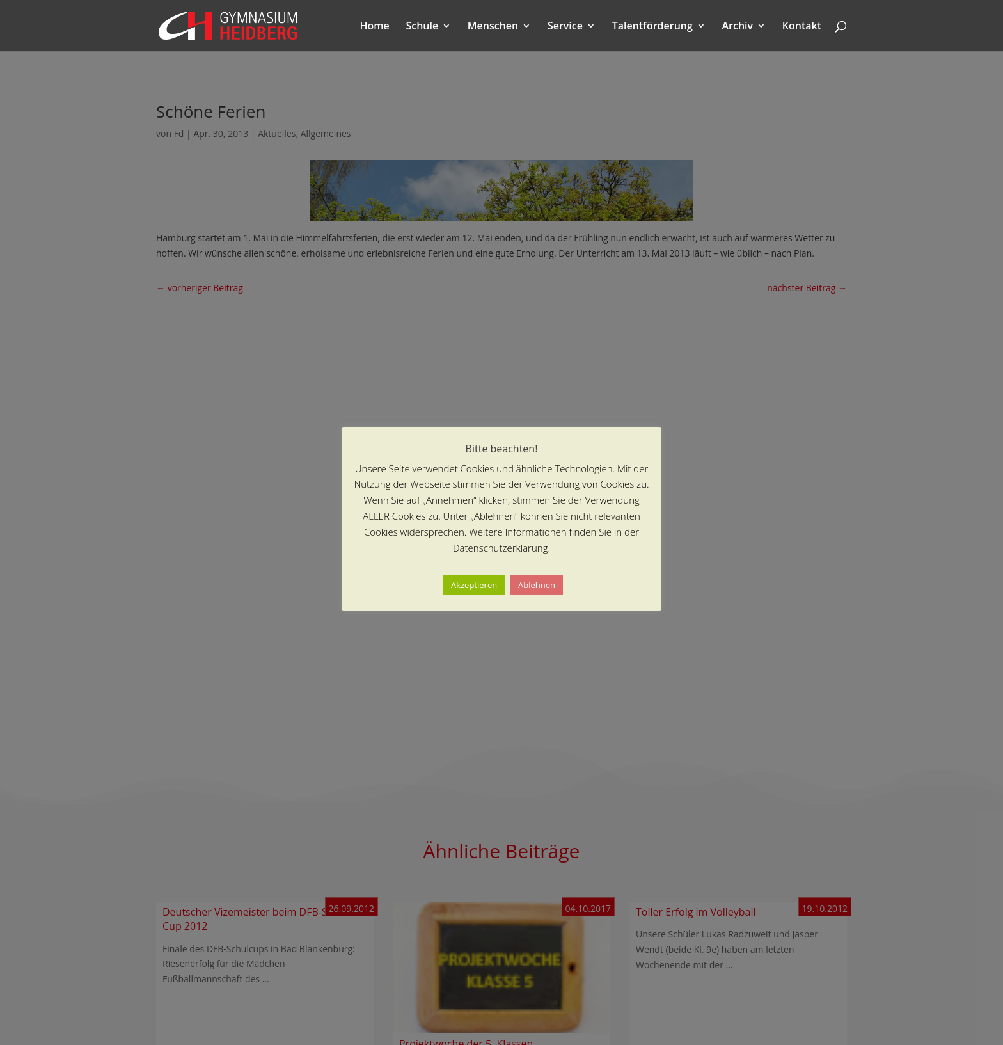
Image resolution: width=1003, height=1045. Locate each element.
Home (375, 27)
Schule (422, 27)
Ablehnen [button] (536, 585)
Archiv (738, 27)
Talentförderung (652, 27)
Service (565, 27)
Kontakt (801, 27)
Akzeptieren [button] (474, 585)
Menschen (493, 27)
